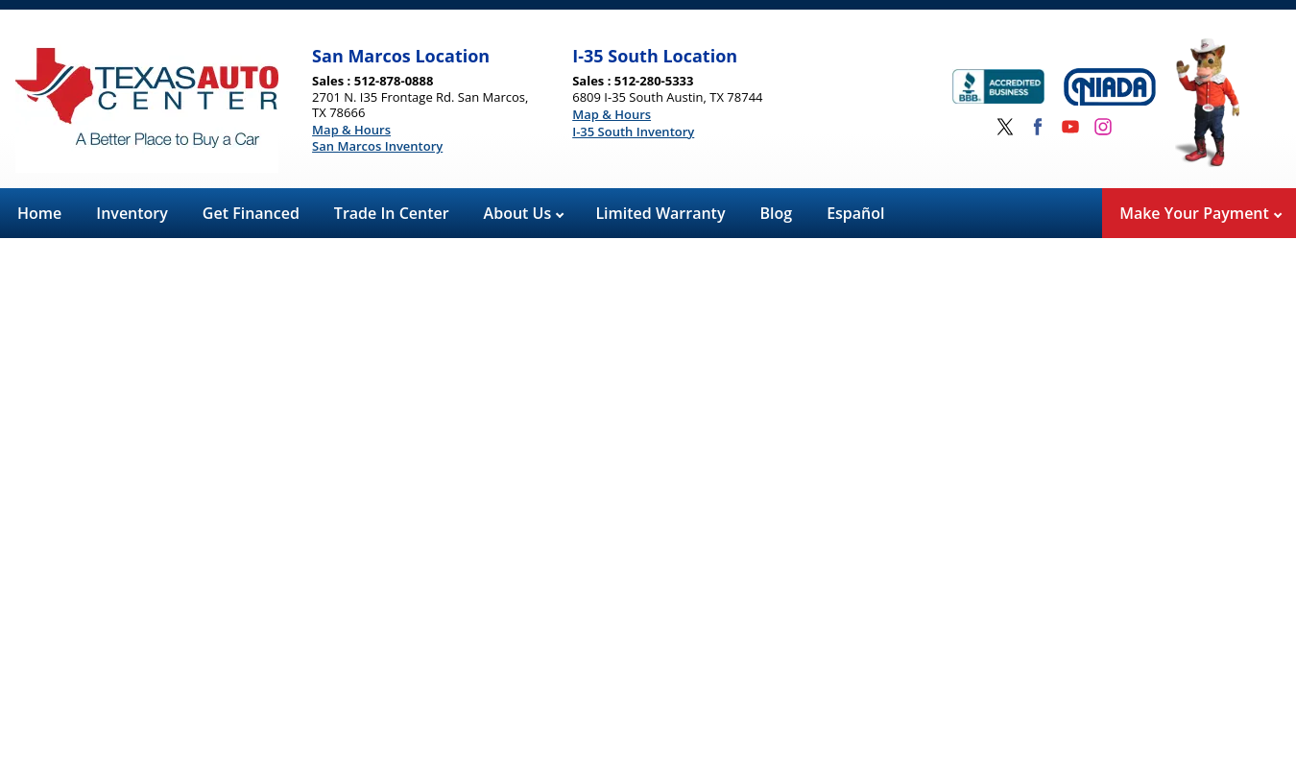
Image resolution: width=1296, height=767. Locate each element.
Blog (776, 213)
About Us (524, 213)
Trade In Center (391, 213)
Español (855, 213)
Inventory (132, 213)
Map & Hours (351, 130)
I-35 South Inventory (633, 132)
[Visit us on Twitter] (1005, 126)
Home (39, 213)
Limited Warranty (660, 213)
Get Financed (251, 213)
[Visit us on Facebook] (1037, 126)
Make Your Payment (1200, 213)
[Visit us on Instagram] (1103, 126)
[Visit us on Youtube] (1070, 126)
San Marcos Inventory (377, 147)
